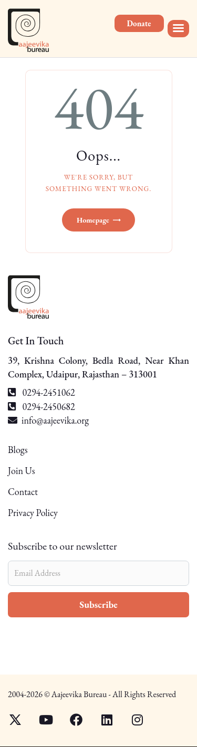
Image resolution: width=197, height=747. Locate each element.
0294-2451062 (41, 392)
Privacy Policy (33, 513)
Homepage (93, 220)
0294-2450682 (41, 407)
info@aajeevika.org (55, 420)
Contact (23, 492)
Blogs (17, 450)
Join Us (21, 471)
